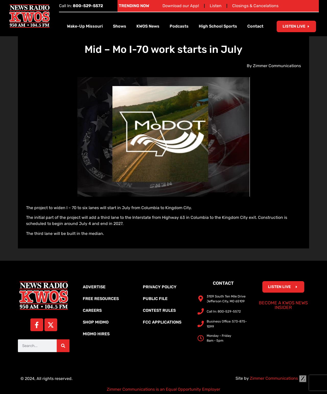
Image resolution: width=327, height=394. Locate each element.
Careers (92, 310)
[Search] (63, 345)
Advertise (94, 286)
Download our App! (180, 5)
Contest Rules (159, 310)
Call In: (81, 5)
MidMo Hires (96, 333)
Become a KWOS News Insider (283, 305)
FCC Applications (162, 322)
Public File (155, 298)
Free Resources (101, 298)
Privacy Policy (160, 286)
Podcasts (179, 26)
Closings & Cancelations (255, 5)
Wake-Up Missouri (85, 26)
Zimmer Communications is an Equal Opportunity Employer (163, 389)
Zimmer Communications (278, 378)
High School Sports (218, 26)
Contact (255, 26)
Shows (119, 26)
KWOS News (147, 26)
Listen (215, 5)
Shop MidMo (96, 322)
